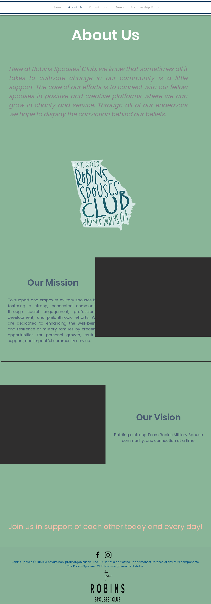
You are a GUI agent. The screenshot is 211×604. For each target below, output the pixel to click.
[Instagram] (108, 554)
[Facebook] (97, 554)
